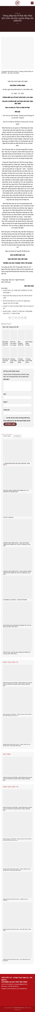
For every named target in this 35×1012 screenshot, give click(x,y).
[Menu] (32, 3)
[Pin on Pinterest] (22, 317)
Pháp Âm (17, 13)
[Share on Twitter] (16, 317)
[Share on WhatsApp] (9, 317)
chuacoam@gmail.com (21, 984)
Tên (4, 394)
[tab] (6, 436)
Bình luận (6, 379)
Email (5, 402)
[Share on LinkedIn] (25, 317)
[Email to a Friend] (19, 317)
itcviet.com (17, 1009)
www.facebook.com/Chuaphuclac (17, 988)
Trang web (6, 410)
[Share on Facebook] (12, 317)
